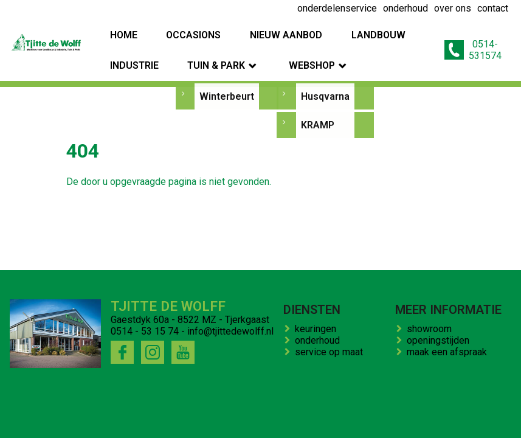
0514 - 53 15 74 (145, 331)
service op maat (331, 352)
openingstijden (440, 340)
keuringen (318, 329)
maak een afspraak (449, 352)
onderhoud (320, 340)
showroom (432, 329)
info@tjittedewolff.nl (230, 331)
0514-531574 (473, 34)
